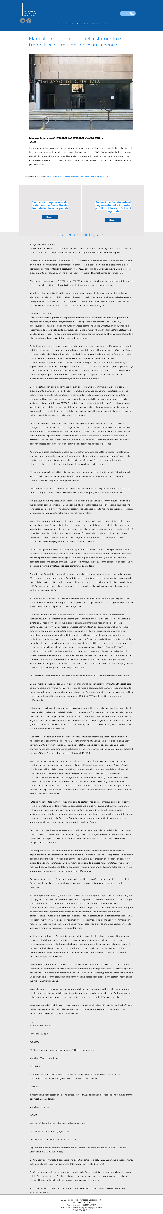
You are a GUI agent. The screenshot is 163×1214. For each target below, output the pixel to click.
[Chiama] (128, 13)
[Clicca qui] (50, 217)
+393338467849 (88, 1205)
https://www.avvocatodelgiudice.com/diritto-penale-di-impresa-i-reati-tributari (77, 176)
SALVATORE (30, 11)
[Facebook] (28, 20)
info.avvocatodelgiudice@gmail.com (84, 1207)
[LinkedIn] (22, 20)
